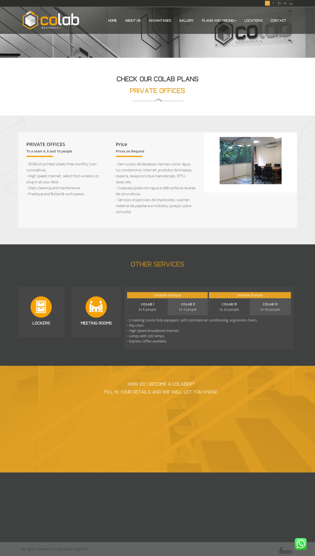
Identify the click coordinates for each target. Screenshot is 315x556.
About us (133, 20)
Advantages (160, 20)
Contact (278, 20)
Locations (253, 20)
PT (267, 3)
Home (112, 20)
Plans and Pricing (219, 20)
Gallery (186, 20)
